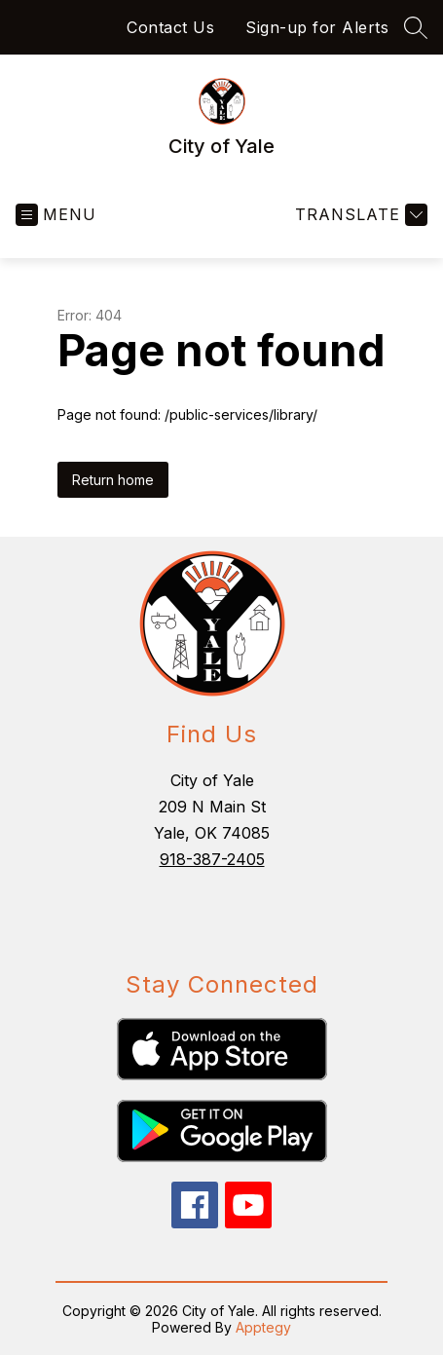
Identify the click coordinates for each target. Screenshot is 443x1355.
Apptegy (263, 1327)
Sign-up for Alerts (316, 27)
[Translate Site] (358, 215)
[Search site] (415, 27)
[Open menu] (56, 215)
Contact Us (170, 27)
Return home (113, 479)
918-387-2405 (212, 859)
